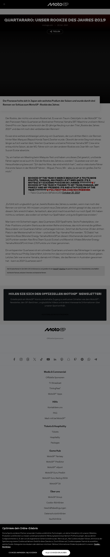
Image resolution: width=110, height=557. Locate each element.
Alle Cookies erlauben (56, 553)
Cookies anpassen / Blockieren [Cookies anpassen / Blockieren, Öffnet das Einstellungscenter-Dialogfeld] (23, 553)
